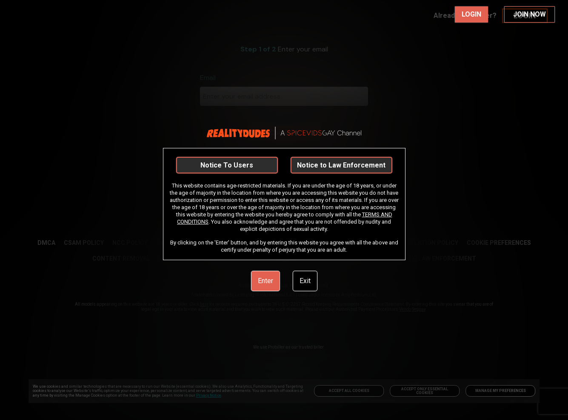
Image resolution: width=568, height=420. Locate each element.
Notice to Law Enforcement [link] (341, 165)
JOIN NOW (529, 14)
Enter (265, 281)
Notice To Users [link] (226, 165)
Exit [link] (305, 281)
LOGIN (471, 14)
